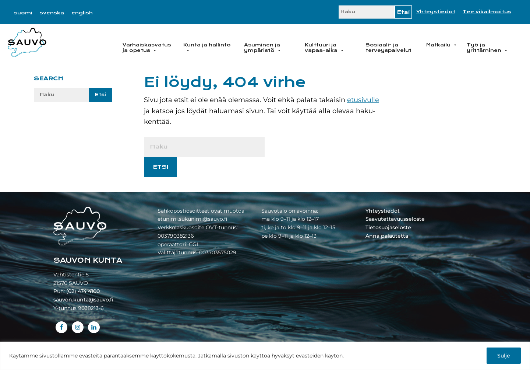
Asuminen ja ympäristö (262, 47)
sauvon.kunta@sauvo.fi (83, 299)
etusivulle (363, 100)
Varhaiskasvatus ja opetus (147, 47)
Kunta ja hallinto (207, 47)
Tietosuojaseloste (388, 227)
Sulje (503, 355)
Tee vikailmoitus (487, 12)
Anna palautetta (386, 236)
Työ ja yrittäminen (487, 47)
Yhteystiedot (435, 12)
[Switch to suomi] (23, 12)
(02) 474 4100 (83, 291)
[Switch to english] (82, 12)
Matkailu (441, 45)
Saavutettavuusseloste (395, 219)
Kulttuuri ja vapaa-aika (324, 47)
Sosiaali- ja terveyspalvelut (388, 47)
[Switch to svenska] (52, 12)
